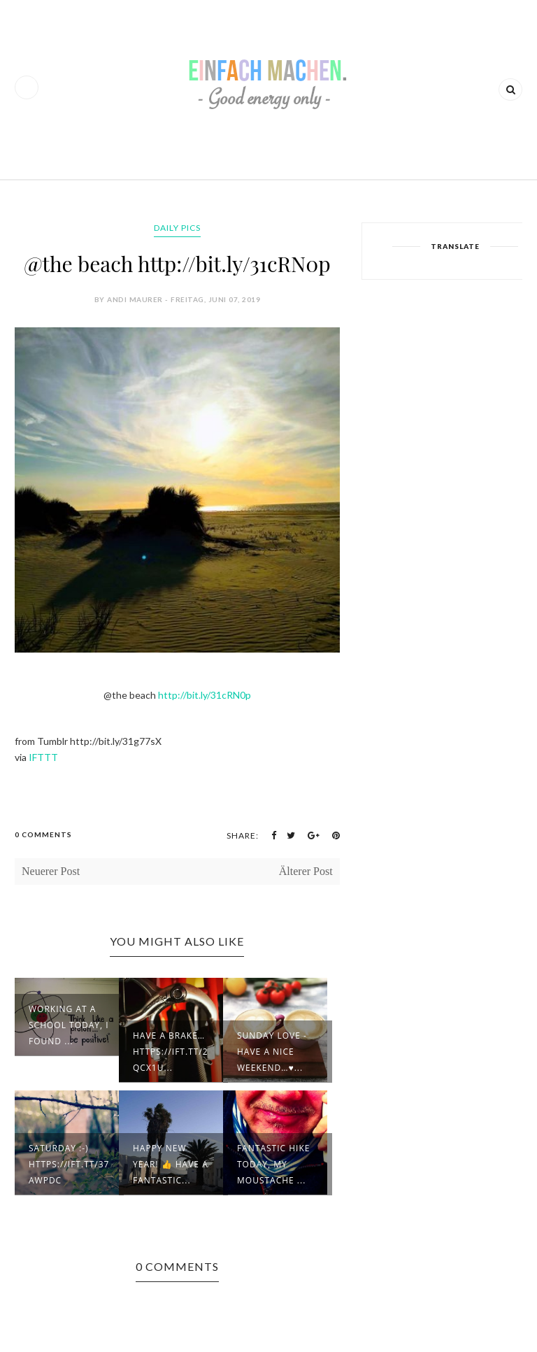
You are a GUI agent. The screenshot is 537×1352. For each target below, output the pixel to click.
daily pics (177, 227)
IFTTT (43, 757)
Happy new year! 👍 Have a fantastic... (170, 1164)
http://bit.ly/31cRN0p (204, 695)
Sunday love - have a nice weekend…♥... (272, 1052)
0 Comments (43, 834)
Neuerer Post (51, 871)
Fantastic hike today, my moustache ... (273, 1164)
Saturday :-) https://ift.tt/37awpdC (69, 1164)
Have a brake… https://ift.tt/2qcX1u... (170, 1052)
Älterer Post (306, 871)
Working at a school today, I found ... (69, 1025)
